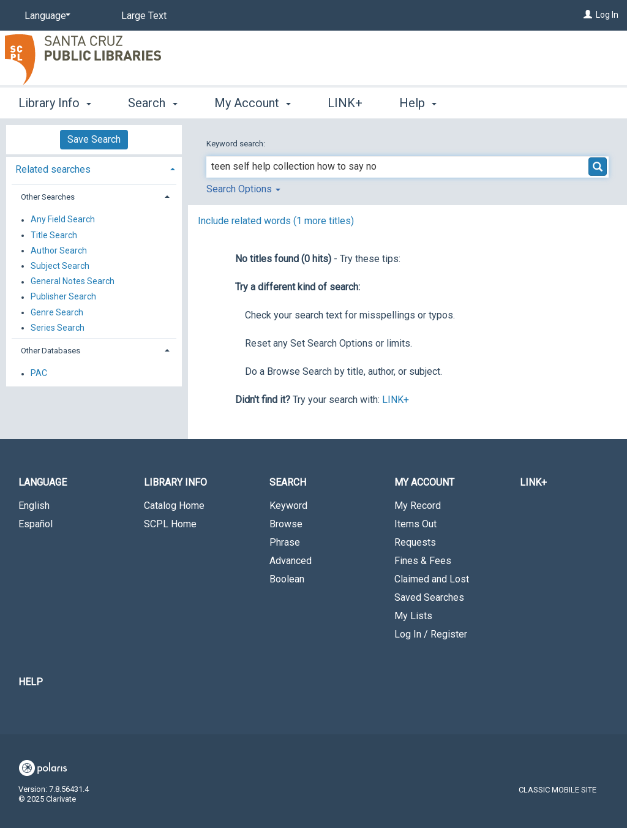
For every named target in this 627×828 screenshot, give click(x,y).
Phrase (284, 542)
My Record (417, 505)
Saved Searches (429, 597)
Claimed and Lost (431, 579)
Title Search (54, 235)
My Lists (413, 616)
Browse (285, 524)
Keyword (288, 505)
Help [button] (418, 103)
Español (35, 524)
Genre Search (57, 312)
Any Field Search (63, 220)
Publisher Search (63, 297)
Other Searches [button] (48, 196)
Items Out (415, 524)
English (34, 505)
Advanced (290, 560)
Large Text (144, 15)
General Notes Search (73, 282)
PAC (39, 373)
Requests (415, 542)
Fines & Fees (422, 560)
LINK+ (345, 103)
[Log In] (588, 15)
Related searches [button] (53, 169)
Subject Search (60, 266)
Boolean (286, 579)
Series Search (57, 328)
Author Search (59, 250)
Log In (607, 15)
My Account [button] (252, 103)
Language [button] (42, 482)
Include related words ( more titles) (276, 221)
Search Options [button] (243, 189)
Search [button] (152, 103)
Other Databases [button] (50, 350)
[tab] (94, 168)
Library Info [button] (54, 103)
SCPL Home (170, 524)
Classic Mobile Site (557, 789)
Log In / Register (430, 634)
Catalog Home (174, 505)
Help (30, 682)
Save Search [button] (94, 139)
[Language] (45, 16)
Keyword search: (236, 143)
